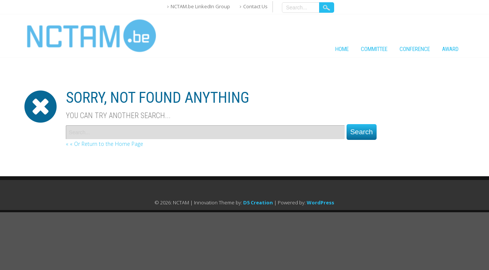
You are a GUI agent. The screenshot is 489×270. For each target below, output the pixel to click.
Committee (374, 49)
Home (342, 49)
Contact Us (255, 6)
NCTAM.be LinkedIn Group (200, 6)
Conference (415, 49)
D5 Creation (258, 202)
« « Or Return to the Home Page (104, 143)
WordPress (320, 202)
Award (450, 49)
